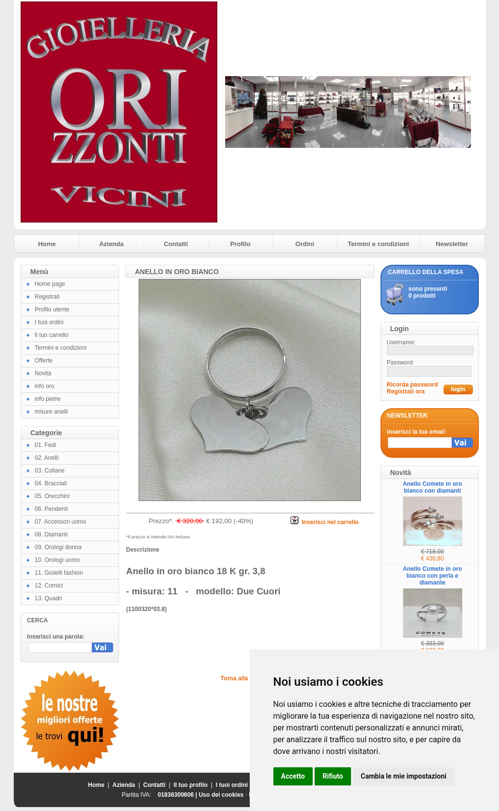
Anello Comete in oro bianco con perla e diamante (432, 575)
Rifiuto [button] (333, 776)
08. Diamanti (51, 534)
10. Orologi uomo (57, 560)
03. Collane (50, 470)
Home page (50, 283)
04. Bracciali (51, 483)
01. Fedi (45, 445)
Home (47, 244)
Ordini (304, 244)
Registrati (47, 296)
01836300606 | (178, 794)
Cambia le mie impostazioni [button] (403, 776)
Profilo (240, 244)
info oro (45, 386)
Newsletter (452, 244)
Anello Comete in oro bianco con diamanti (432, 487)
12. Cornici (49, 585)
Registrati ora (406, 391)
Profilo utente (52, 309)
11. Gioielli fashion (59, 572)
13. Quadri (48, 598)
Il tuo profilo (190, 785)
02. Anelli (47, 457)
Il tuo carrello (52, 335)
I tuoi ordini (49, 322)
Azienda (111, 244)
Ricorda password (412, 384)
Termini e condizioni (378, 244)
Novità (43, 373)
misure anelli (51, 411)
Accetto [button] (293, 776)
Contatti (176, 244)
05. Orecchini (52, 496)
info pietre (48, 398)
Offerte (44, 360)
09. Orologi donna (58, 547)
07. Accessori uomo (61, 521)
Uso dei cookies (221, 794)
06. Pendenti (51, 508)
